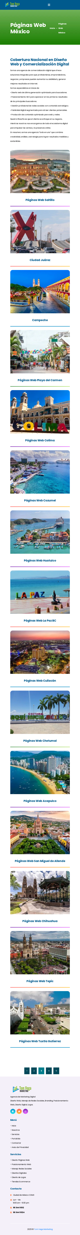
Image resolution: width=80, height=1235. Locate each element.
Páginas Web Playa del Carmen (40, 380)
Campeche (40, 320)
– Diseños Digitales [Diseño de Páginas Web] (18, 1173)
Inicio (52, 28)
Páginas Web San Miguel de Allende (40, 861)
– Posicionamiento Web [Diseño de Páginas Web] (20, 1164)
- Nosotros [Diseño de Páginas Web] (15, 1130)
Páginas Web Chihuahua (39, 921)
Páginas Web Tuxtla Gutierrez (40, 1041)
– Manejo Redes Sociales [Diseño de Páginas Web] (21, 1168)
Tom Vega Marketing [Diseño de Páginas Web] (43, 1229)
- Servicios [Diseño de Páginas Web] (14, 1134)
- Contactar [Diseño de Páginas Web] (15, 1143)
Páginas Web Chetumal (40, 741)
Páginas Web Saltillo (40, 200)
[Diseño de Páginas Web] (12, 4)
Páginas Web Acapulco (40, 801)
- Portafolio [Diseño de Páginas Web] (15, 1138)
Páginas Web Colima (40, 440)
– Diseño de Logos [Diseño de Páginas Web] (18, 1177)
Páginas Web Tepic (40, 981)
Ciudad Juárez (40, 260)
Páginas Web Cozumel (40, 500)
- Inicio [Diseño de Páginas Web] (13, 1125)
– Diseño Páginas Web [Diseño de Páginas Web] (20, 1160)
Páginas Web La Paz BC (40, 621)
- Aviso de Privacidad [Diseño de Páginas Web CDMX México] (19, 1147)
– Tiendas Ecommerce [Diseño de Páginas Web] (20, 1181)
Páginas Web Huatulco (40, 560)
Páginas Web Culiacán (40, 681)
